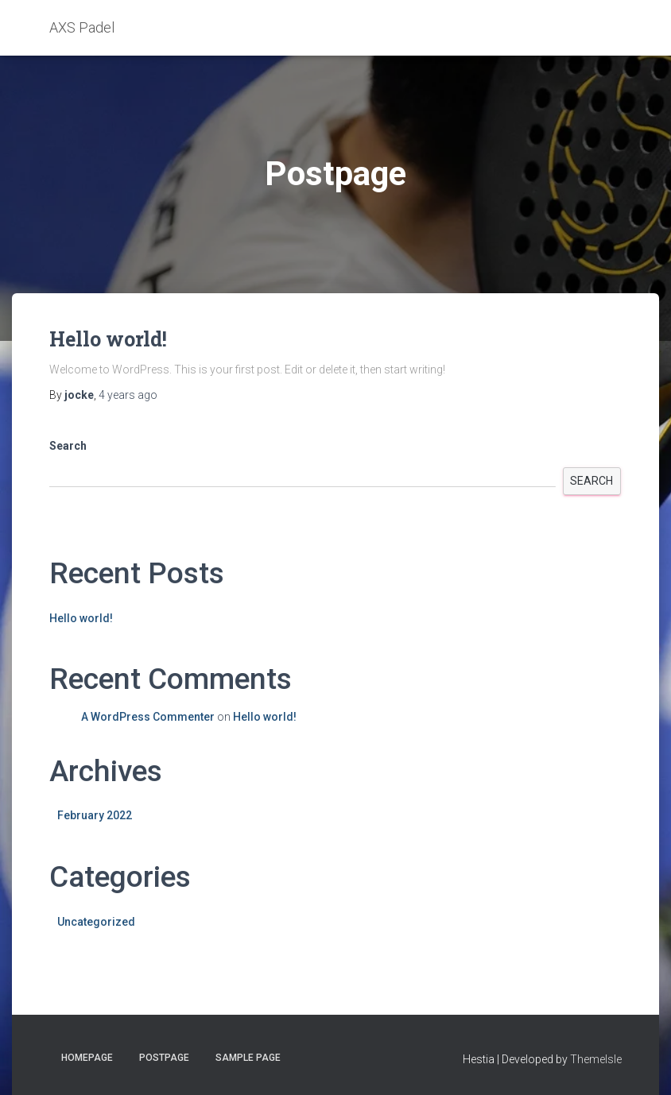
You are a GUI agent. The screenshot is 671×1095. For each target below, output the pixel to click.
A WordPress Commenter (148, 716)
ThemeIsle (596, 1059)
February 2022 (94, 815)
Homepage (87, 1057)
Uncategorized (96, 921)
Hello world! (108, 339)
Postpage (164, 1057)
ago (128, 395)
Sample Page (248, 1057)
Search (68, 445)
